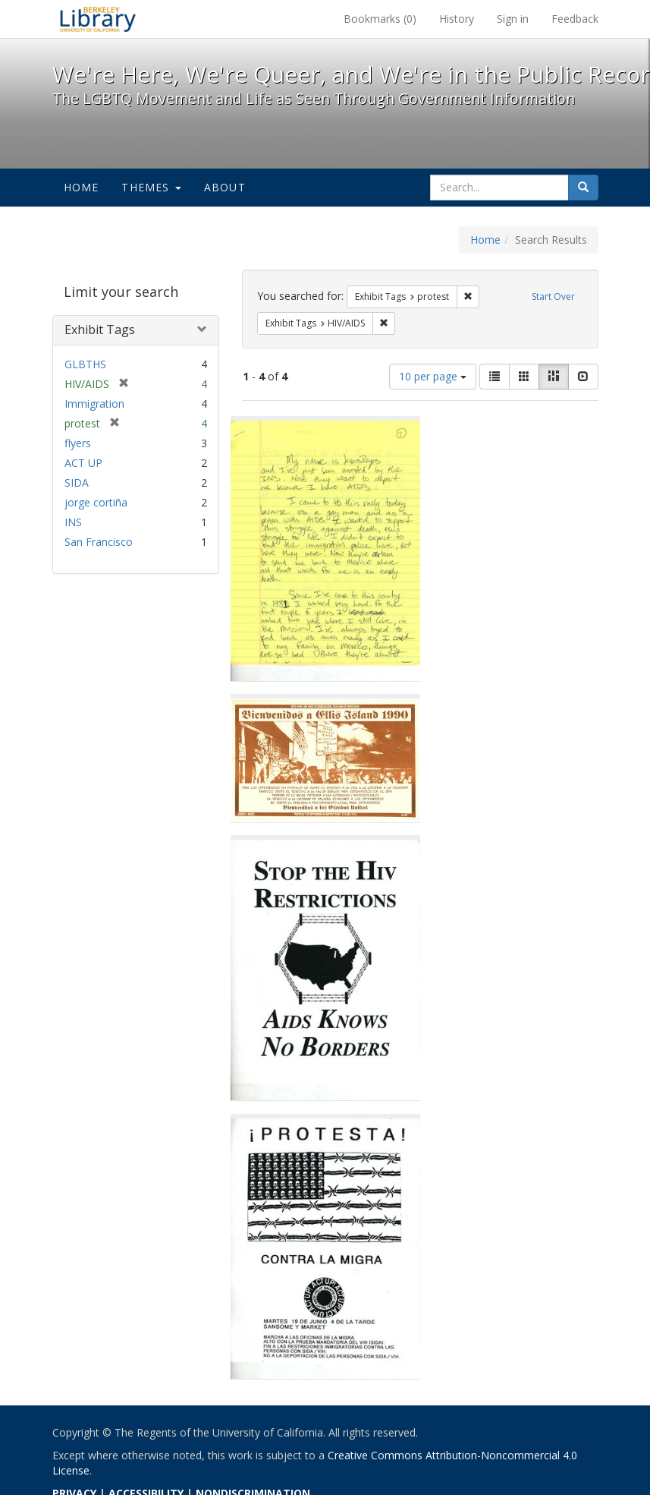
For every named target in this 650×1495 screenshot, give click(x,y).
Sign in (513, 18)
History (456, 18)
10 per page (432, 376)
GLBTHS (85, 364)
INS (73, 522)
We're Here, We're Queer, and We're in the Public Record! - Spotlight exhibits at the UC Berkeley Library (98, 19)
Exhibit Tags (99, 329)
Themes (151, 187)
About (225, 187)
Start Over (553, 296)
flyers (77, 443)
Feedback (574, 18)
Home (81, 187)
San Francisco (98, 542)
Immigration (94, 403)
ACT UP (83, 463)
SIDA (76, 482)
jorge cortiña (95, 502)
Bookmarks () (380, 18)
